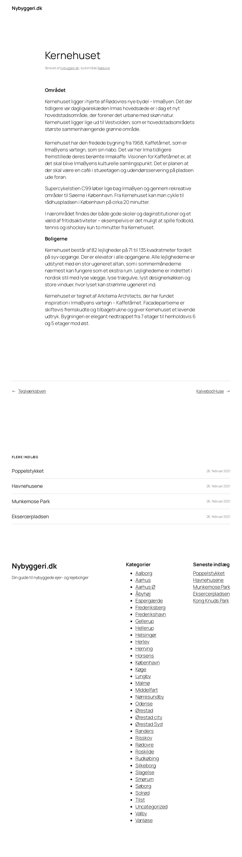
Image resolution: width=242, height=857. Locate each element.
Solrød (142, 792)
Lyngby (143, 676)
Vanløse (144, 820)
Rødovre (104, 68)
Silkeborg (145, 765)
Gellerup (144, 621)
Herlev (142, 641)
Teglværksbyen (32, 391)
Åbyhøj (143, 593)
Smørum (144, 779)
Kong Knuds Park (211, 600)
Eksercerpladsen (30, 516)
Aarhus (143, 580)
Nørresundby (149, 696)
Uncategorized (151, 806)
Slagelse (144, 772)
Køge (141, 669)
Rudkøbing (147, 758)
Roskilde (144, 751)
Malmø (142, 683)
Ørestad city (148, 717)
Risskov (143, 737)
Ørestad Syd (149, 724)
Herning (144, 648)
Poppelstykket (28, 471)
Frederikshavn (150, 614)
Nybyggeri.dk (27, 8)
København (147, 662)
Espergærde (149, 600)
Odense (144, 703)
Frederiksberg (150, 607)
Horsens (144, 655)
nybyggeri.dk (69, 68)
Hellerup (144, 628)
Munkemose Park (31, 501)
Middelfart (146, 689)
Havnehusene (27, 486)
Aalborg (143, 573)
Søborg (143, 786)
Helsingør (145, 634)
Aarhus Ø (145, 586)
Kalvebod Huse (210, 391)
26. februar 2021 (218, 471)
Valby (141, 813)
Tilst (140, 799)
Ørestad (144, 710)
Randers (144, 731)
